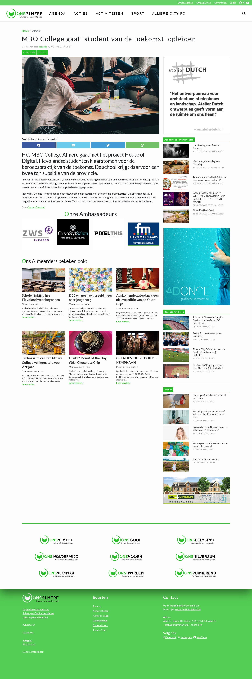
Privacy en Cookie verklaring (38, 613)
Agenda (57, 13)
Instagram (186, 637)
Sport (138, 13)
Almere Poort (100, 625)
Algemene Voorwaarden (35, 609)
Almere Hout (100, 620)
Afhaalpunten (203, 2)
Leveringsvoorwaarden (35, 617)
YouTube (202, 637)
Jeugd (42, 52)
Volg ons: (169, 633)
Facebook (170, 637)
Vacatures (28, 632)
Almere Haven (100, 615)
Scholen (29, 52)
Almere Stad (99, 630)
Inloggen (27, 640)
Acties (81, 13)
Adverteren (220, 2)
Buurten (100, 597)
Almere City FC (168, 13)
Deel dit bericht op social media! (39, 139)
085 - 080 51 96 (193, 624)
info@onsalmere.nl (189, 605)
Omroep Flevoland (36, 207)
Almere (97, 605)
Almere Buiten (100, 610)
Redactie (43, 46)
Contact (170, 597)
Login (233, 2)
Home (25, 30)
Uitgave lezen (185, 2)
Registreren (28, 643)
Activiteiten (109, 13)
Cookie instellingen (33, 651)
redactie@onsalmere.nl (188, 609)
